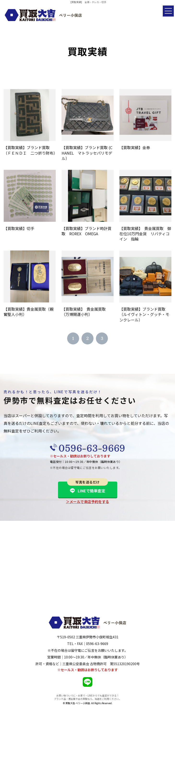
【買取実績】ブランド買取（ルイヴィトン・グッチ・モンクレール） (144, 314)
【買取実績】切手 (19, 228)
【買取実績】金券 (134, 147)
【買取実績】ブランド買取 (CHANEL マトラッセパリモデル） (87, 153)
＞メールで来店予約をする (87, 501)
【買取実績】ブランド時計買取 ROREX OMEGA (86, 230)
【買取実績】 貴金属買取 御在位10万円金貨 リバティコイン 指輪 (145, 233)
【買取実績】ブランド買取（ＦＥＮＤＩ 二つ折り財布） (30, 150)
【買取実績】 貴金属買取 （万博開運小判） (86, 311)
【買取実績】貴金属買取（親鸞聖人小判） (28, 311)
